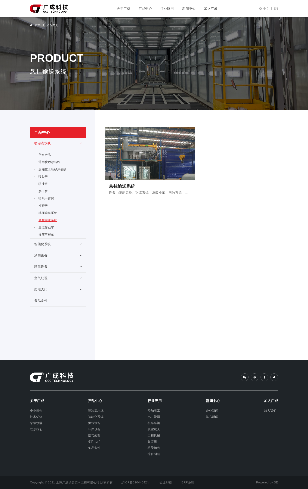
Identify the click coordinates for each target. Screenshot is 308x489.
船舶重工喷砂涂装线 (52, 169)
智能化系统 (58, 244)
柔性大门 (58, 289)
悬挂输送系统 (47, 220)
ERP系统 (187, 482)
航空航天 (154, 429)
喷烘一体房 (46, 198)
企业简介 (36, 410)
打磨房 (43, 205)
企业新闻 (212, 410)
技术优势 (36, 416)
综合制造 (154, 454)
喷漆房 (43, 184)
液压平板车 (46, 234)
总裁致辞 (36, 423)
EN (276, 8)
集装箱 (152, 441)
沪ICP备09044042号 (136, 482)
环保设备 (58, 266)
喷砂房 (43, 176)
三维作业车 (46, 227)
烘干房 (43, 191)
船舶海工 (154, 410)
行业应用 (167, 8)
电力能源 (154, 416)
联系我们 (36, 429)
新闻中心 (188, 8)
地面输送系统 (47, 213)
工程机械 (154, 435)
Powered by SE (267, 482)
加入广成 (210, 8)
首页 (35, 25)
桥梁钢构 (154, 447)
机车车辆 (154, 423)
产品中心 (145, 8)
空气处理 (58, 278)
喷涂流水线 (58, 143)
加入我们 (270, 410)
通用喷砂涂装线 (49, 162)
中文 (266, 8)
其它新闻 (212, 416)
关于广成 (123, 8)
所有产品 (44, 154)
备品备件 (40, 300)
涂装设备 (58, 255)
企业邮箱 (166, 482)
